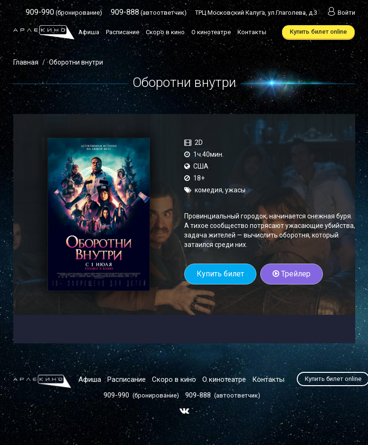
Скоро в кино (165, 32)
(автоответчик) (149, 12)
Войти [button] (340, 12)
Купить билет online (318, 31)
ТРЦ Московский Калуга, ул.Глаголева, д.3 (256, 12)
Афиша (88, 32)
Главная (25, 62)
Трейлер (292, 273)
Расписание (122, 32)
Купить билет (220, 273)
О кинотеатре (211, 32)
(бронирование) (64, 12)
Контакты (251, 32)
